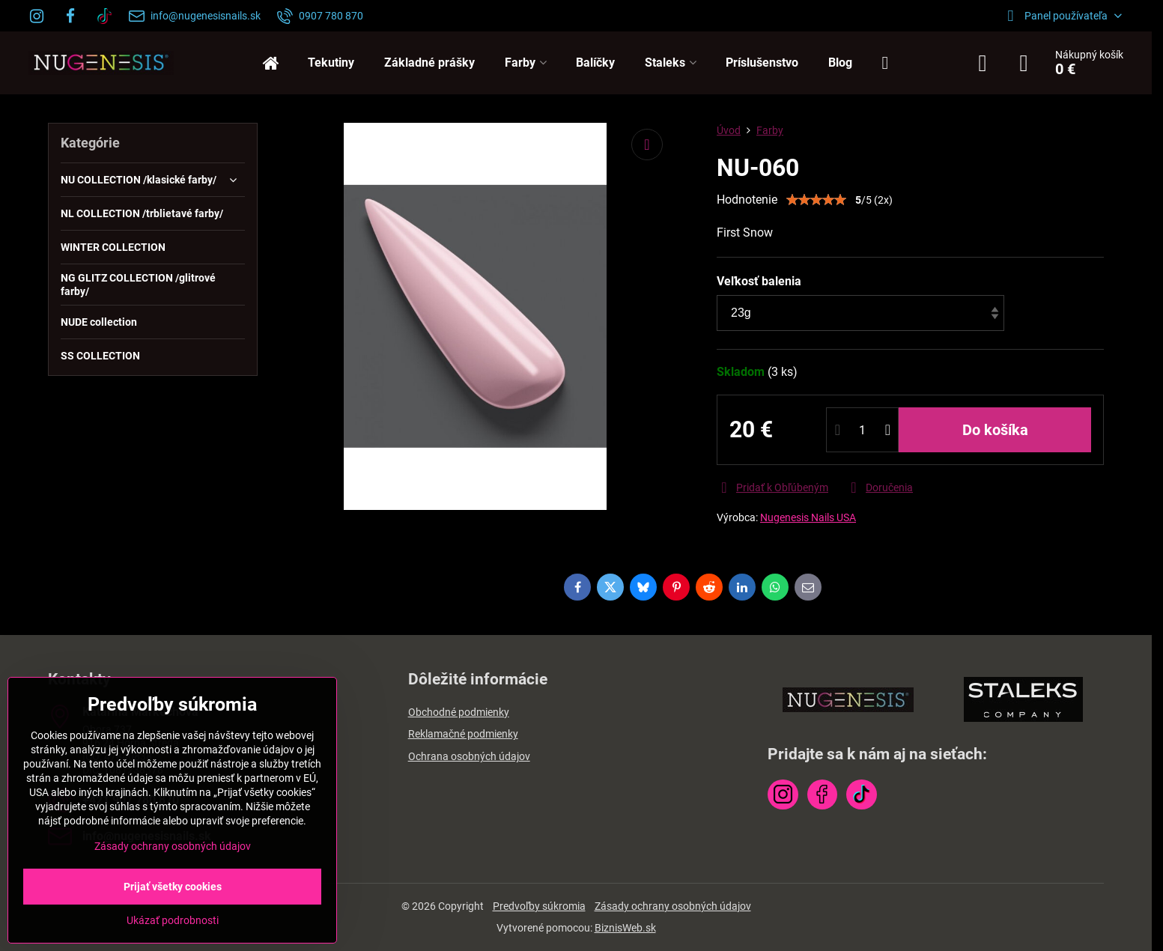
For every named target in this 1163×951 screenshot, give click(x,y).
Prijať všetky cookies (173, 887)
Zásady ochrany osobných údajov (673, 906)
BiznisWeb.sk (625, 928)
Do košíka (995, 430)
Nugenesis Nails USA (808, 517)
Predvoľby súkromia (539, 906)
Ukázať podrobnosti (173, 920)
